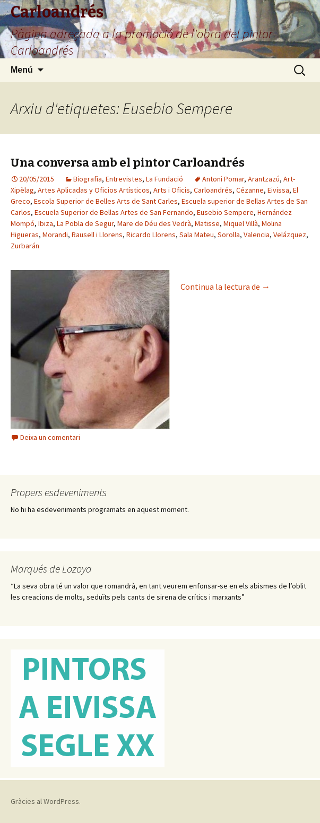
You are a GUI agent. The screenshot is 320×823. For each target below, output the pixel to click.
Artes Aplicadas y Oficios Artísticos (94, 190)
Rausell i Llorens (97, 234)
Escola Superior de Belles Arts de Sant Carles (106, 201)
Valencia (257, 234)
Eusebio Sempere (225, 212)
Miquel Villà (240, 223)
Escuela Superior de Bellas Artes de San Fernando (113, 212)
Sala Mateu (196, 234)
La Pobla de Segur (85, 223)
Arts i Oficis (171, 190)
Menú (22, 69)
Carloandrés (213, 190)
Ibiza (45, 223)
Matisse (207, 223)
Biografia (87, 179)
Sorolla (229, 234)
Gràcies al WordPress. (46, 801)
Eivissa (278, 190)
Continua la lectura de (225, 286)
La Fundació (164, 179)
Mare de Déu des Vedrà (154, 223)
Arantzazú (264, 179)
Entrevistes (124, 179)
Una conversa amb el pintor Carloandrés (128, 162)
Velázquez (289, 234)
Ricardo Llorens (151, 234)
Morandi (55, 234)
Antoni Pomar (223, 179)
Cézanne (250, 190)
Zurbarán (25, 245)
